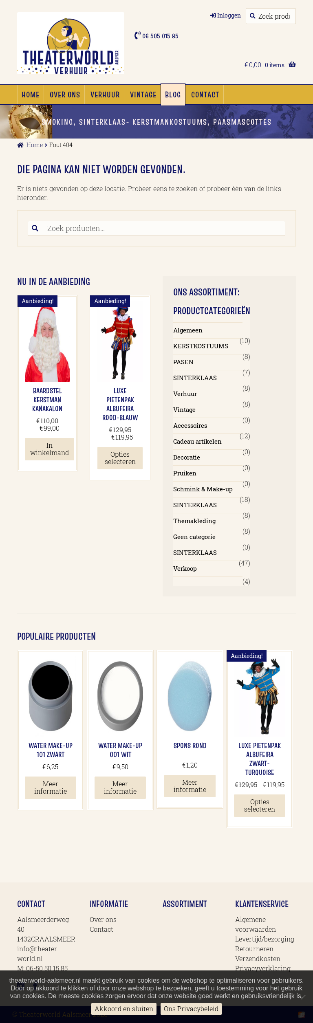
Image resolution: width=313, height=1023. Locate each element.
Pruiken (184, 473)
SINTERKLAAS (195, 378)
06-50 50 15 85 (47, 968)
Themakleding (194, 521)
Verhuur (105, 94)
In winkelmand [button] (49, 449)
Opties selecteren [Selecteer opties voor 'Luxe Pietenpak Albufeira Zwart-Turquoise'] (259, 805)
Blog (173, 94)
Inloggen (229, 15)
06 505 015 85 (160, 35)
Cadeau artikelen (197, 441)
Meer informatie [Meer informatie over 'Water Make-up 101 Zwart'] (50, 787)
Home (31, 94)
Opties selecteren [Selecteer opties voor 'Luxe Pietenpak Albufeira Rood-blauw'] (120, 458)
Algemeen (188, 330)
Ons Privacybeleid (191, 1008)
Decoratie (186, 457)
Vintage (143, 94)
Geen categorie (194, 536)
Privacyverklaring (263, 968)
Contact (205, 94)
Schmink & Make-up (203, 489)
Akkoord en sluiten (124, 1008)
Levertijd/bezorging (264, 939)
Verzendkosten (257, 958)
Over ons (65, 94)
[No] (303, 997)
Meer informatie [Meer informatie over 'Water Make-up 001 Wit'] (120, 787)
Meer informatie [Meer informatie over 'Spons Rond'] (190, 786)
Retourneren (254, 948)
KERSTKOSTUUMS (200, 346)
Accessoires (190, 425)
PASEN (183, 362)
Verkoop (185, 568)
